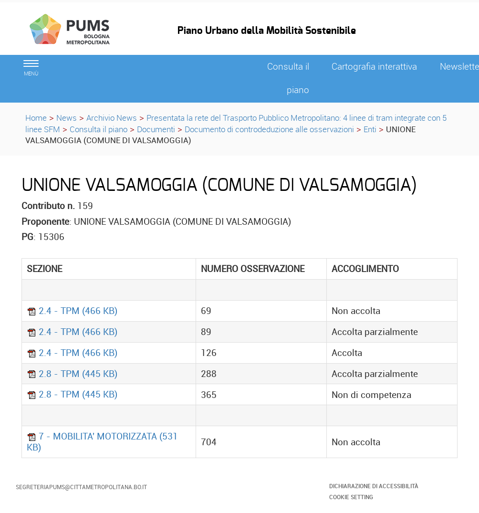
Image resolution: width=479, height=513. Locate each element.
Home (36, 117)
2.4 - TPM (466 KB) (72, 310)
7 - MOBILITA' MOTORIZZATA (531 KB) (102, 441)
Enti (370, 129)
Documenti (156, 129)
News (66, 117)
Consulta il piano (98, 129)
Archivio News (111, 117)
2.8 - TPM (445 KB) (72, 373)
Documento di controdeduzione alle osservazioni (269, 129)
